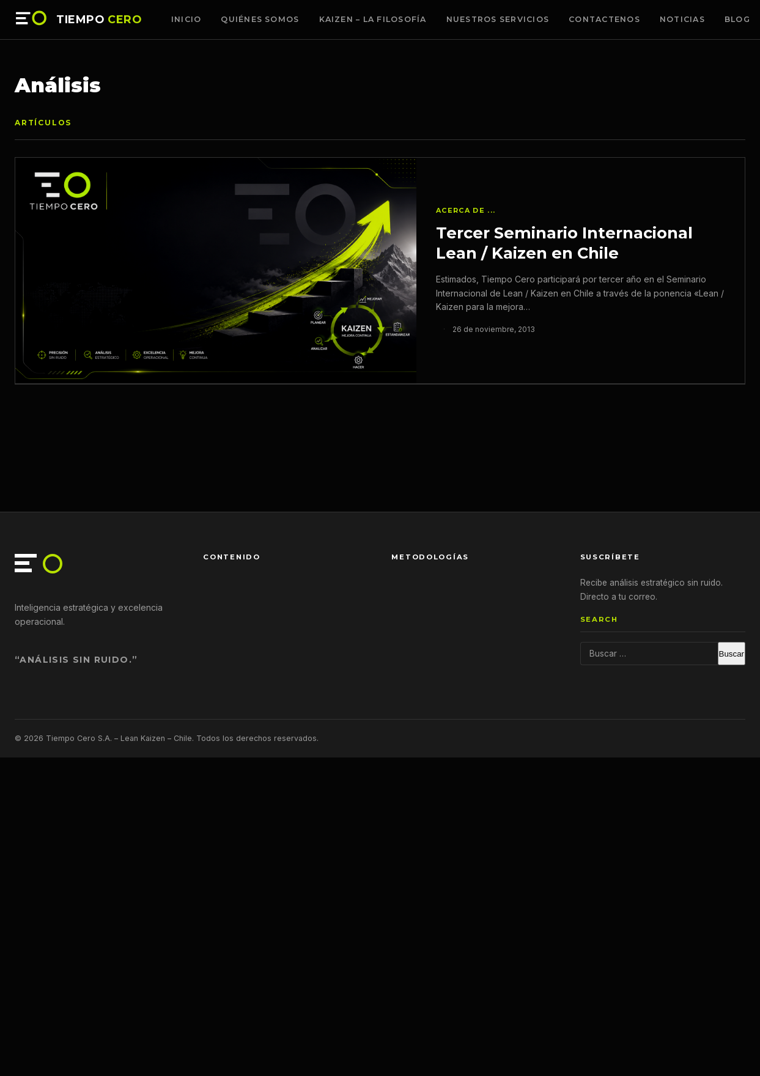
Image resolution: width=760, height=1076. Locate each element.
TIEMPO (99, 19)
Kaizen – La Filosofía (373, 19)
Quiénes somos (260, 19)
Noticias (682, 19)
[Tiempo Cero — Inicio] (32, 19)
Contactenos (604, 19)
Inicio (186, 19)
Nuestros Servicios (497, 19)
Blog (737, 19)
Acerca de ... (465, 210)
